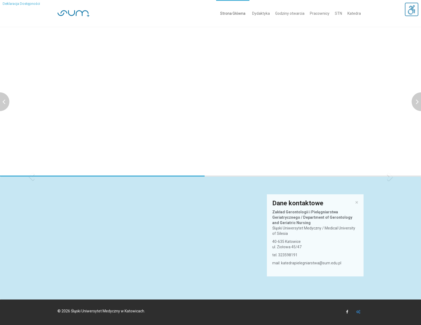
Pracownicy (319, 13)
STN (338, 13)
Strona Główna (232, 13)
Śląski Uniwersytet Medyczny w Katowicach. (108, 311)
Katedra (354, 13)
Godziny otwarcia (289, 13)
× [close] (356, 202)
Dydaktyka (261, 13)
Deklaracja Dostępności (21, 4)
